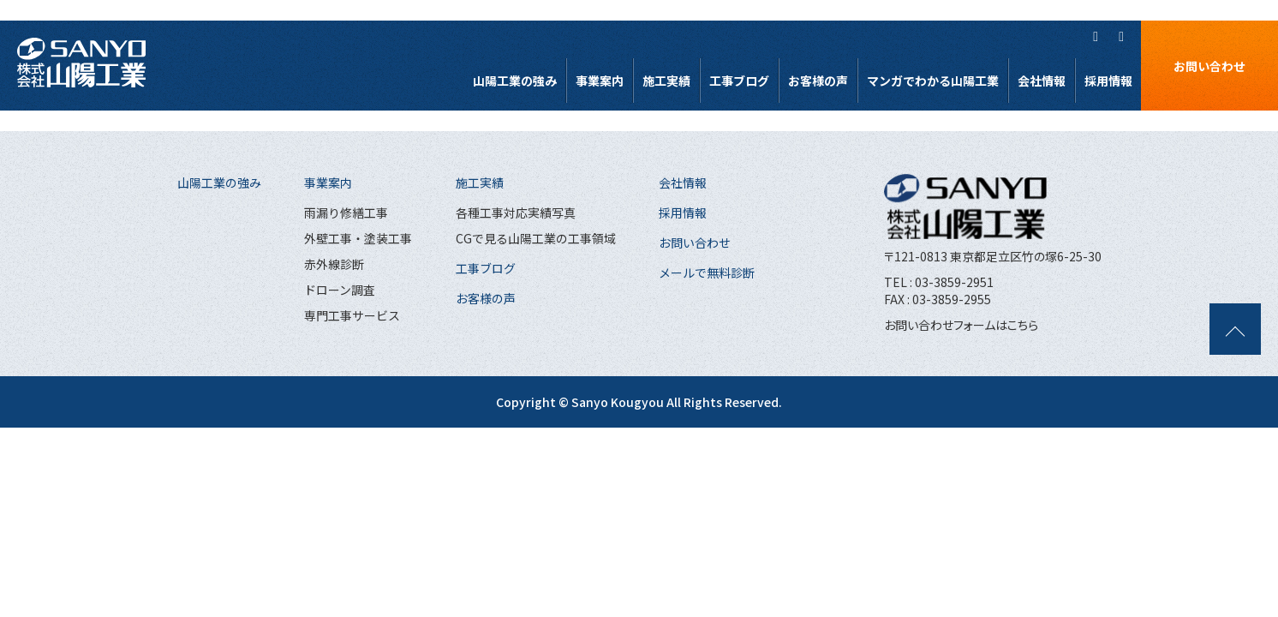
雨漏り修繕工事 (346, 212)
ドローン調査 (339, 289)
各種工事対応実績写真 (516, 212)
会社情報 (1042, 80)
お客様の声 (818, 80)
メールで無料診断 (707, 272)
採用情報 (1108, 80)
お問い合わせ (1209, 66)
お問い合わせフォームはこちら (961, 324)
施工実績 (666, 80)
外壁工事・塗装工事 (358, 238)
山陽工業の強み (515, 80)
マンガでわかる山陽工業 (933, 80)
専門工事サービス (352, 315)
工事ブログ (739, 80)
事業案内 (600, 80)
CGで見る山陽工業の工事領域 (536, 238)
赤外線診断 (334, 264)
